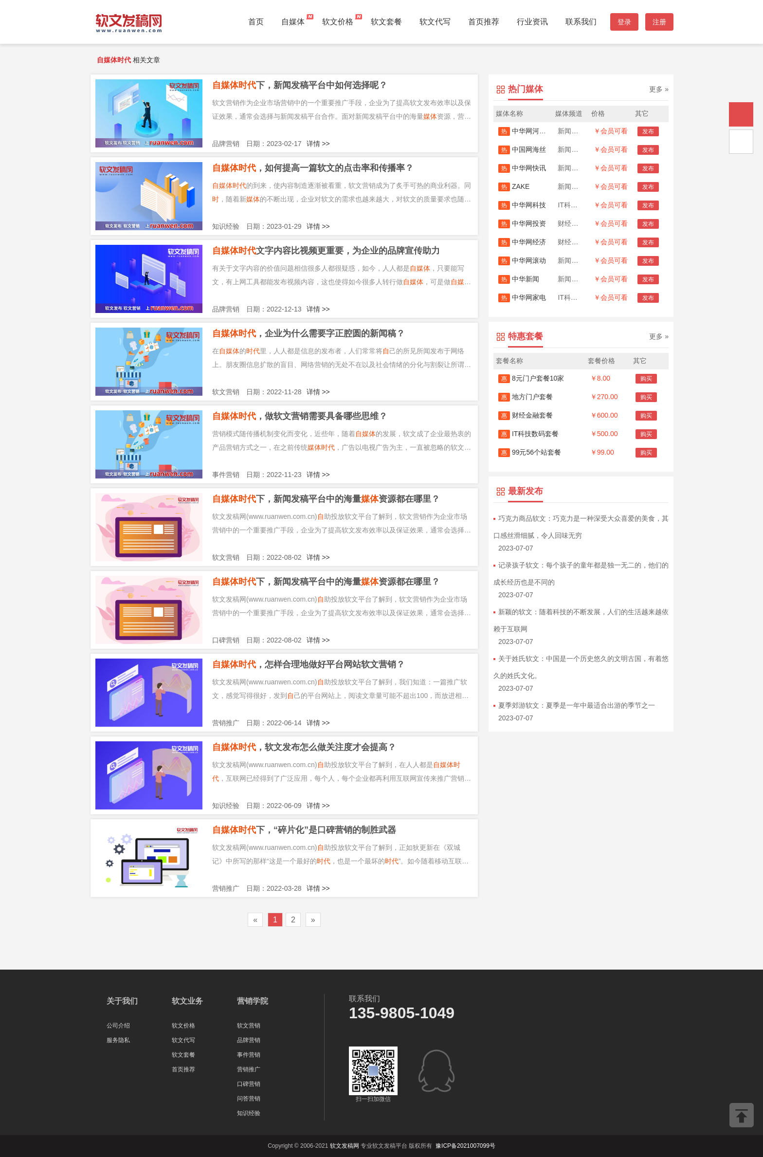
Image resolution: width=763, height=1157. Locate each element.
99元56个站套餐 (529, 452)
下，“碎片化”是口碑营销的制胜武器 (304, 830)
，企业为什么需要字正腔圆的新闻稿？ (308, 333)
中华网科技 (522, 205)
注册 (659, 22)
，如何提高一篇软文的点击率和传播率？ (313, 168)
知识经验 (248, 1113)
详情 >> (318, 143)
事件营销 (248, 1054)
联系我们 (581, 22)
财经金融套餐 (525, 415)
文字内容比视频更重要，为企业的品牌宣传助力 (326, 251)
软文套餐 (386, 22)
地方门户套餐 (525, 397)
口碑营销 (248, 1084)
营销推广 (248, 1069)
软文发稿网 (344, 1145)
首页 (256, 22)
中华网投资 (522, 223)
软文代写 (435, 22)
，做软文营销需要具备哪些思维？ (299, 416)
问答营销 (248, 1098)
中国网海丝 (522, 149)
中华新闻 (518, 279)
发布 (648, 131)
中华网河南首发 (529, 131)
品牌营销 (248, 1040)
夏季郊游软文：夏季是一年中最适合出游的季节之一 (576, 705)
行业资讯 (532, 22)
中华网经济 (522, 242)
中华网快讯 (522, 168)
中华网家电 (522, 297)
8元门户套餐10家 (531, 378)
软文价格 (337, 22)
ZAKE (513, 186)
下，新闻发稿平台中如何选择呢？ (299, 85)
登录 (624, 22)
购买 (646, 378)
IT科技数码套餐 (528, 434)
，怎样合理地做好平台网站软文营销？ (308, 664)
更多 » (659, 89)
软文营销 (248, 1025)
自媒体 (293, 22)
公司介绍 (118, 1025)
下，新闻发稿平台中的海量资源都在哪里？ (326, 499)
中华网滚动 (522, 260)
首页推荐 (483, 22)
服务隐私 (118, 1040)
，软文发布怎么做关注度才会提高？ (304, 747)
